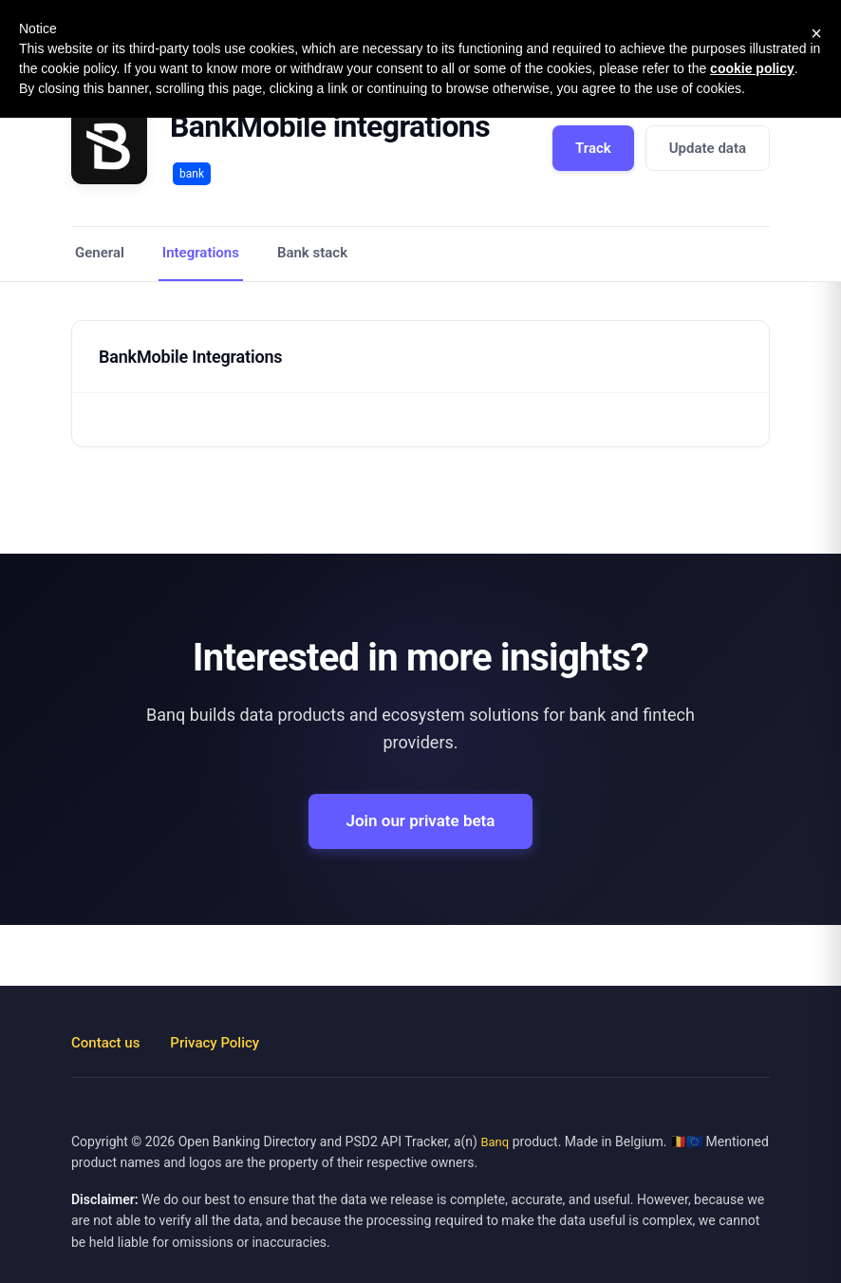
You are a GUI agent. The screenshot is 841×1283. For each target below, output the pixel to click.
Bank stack (312, 252)
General (99, 252)
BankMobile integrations (330, 126)
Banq (494, 1142)
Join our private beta (420, 820)
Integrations (200, 252)
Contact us (105, 1042)
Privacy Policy (214, 1042)
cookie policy (752, 68)
